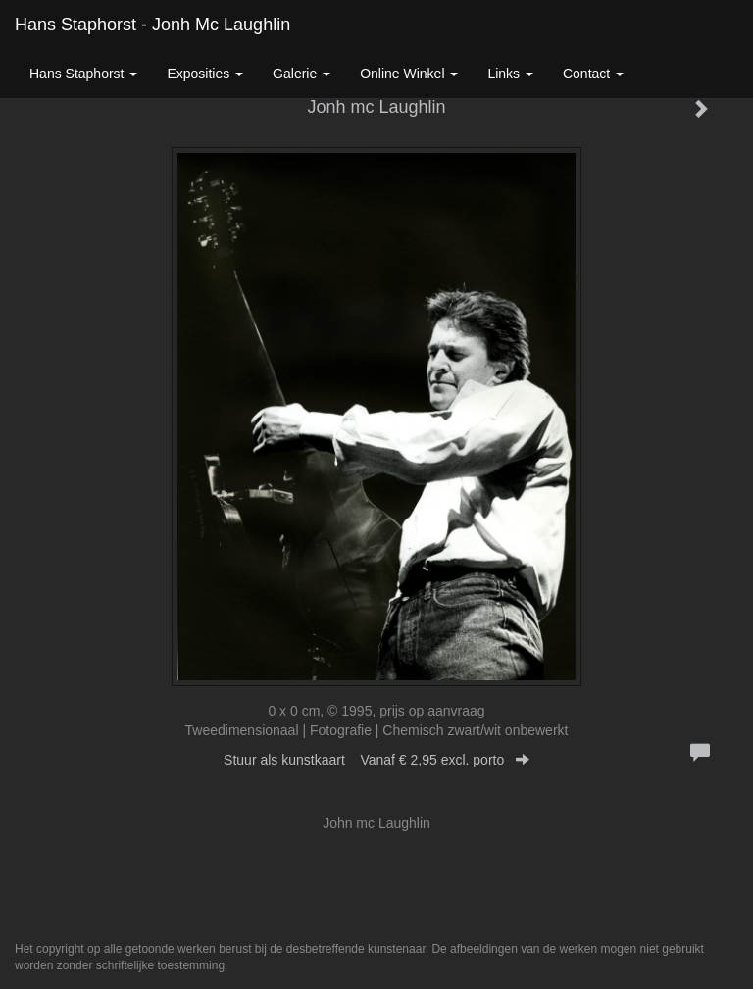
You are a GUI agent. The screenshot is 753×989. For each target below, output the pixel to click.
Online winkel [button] (409, 73)
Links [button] (510, 73)
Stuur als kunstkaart (376, 759)
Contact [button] (593, 73)
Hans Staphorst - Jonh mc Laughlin (152, 24)
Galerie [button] (301, 73)
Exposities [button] (205, 73)
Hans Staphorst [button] (83, 73)
